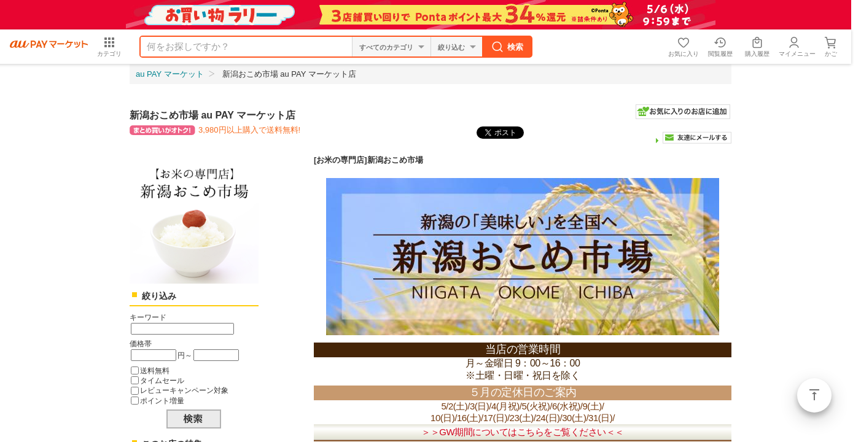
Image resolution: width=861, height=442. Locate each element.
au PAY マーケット (170, 74)
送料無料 (154, 370)
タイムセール (162, 380)
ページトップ (814, 395)
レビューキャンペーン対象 (184, 390)
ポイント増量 (162, 401)
